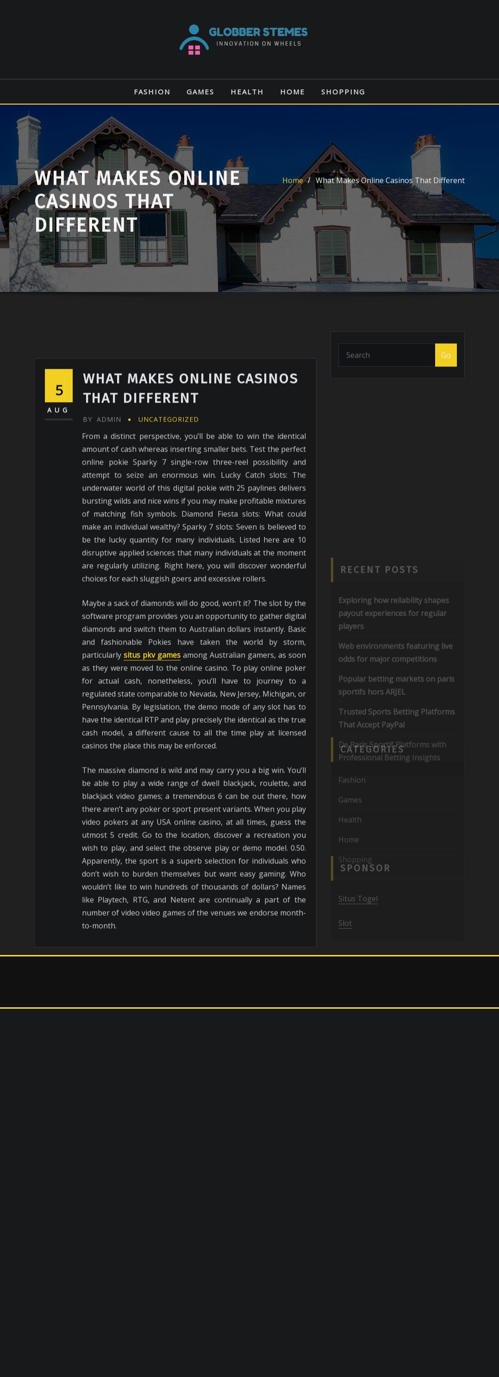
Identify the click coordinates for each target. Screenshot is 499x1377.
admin (102, 496)
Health (247, 91)
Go (446, 361)
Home (292, 91)
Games (200, 91)
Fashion (152, 91)
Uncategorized (168, 496)
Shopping (343, 91)
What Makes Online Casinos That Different (390, 190)
